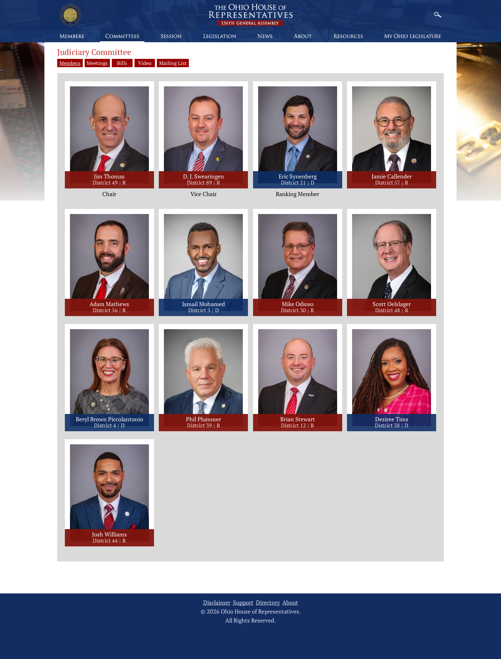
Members (70, 63)
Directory (268, 602)
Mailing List (183, 63)
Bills (125, 63)
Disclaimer (216, 602)
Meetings (97, 63)
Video (152, 63)
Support (243, 602)
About (290, 602)
